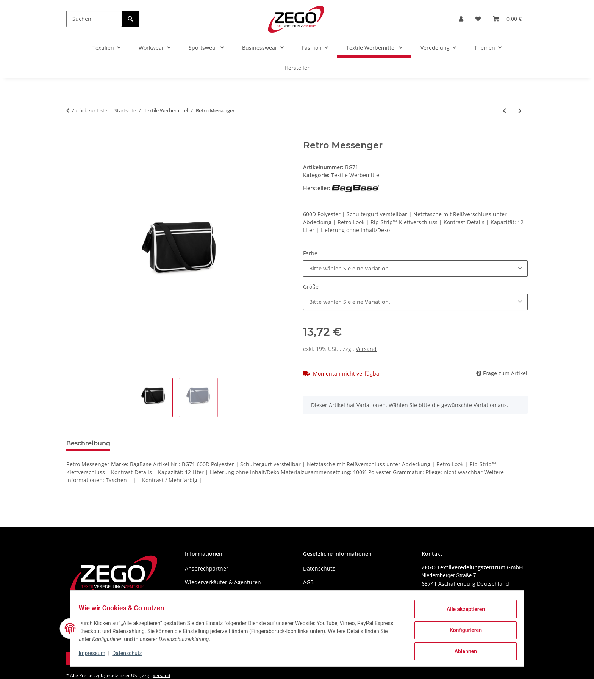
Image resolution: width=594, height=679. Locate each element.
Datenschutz (130, 655)
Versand (366, 348)
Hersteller (297, 67)
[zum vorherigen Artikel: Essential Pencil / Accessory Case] (504, 110)
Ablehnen (462, 652)
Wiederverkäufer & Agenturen (223, 582)
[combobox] (415, 268)
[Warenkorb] (507, 19)
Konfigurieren (462, 632)
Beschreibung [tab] (88, 443)
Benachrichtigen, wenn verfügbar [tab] (175, 443)
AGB (308, 582)
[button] (461, 19)
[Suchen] (94, 19)
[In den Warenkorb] (72, 136)
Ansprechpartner (206, 568)
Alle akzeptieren (462, 613)
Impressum (95, 655)
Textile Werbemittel (356, 175)
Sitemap (313, 595)
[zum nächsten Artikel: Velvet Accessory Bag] (520, 110)
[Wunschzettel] (478, 19)
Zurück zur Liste (89, 110)
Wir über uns (201, 595)
